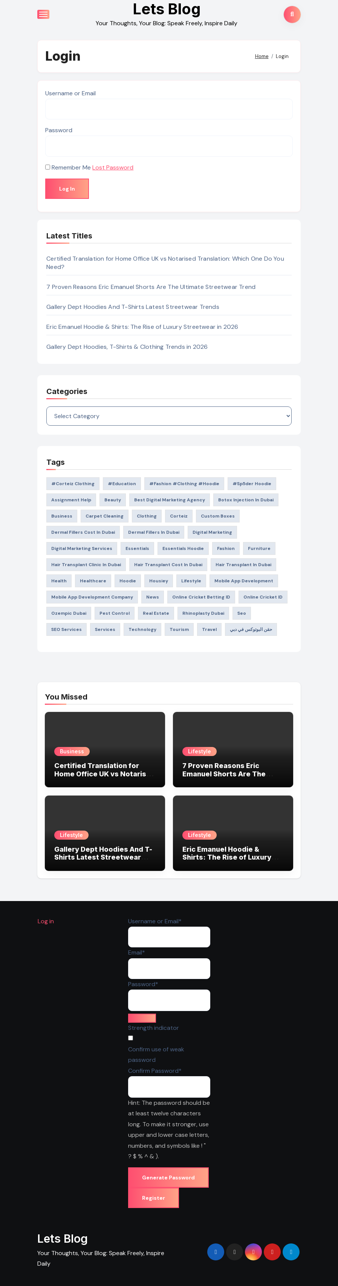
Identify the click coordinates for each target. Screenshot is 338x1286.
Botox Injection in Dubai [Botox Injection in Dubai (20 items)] (246, 500)
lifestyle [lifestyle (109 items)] (191, 581)
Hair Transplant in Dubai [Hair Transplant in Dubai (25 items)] (243, 565)
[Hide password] (142, 1018)
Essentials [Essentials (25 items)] (137, 548)
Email (136, 951)
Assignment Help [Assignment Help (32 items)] (71, 500)
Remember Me (71, 167)
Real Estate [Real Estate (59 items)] (156, 613)
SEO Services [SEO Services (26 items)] (66, 629)
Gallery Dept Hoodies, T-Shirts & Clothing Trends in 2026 (127, 347)
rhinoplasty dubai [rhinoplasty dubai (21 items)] (203, 613)
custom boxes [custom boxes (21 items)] (218, 516)
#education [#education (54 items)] (122, 484)
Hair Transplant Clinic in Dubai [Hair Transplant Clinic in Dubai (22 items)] (86, 565)
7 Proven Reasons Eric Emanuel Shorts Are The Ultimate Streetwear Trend (150, 287)
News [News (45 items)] (152, 597)
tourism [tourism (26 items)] (179, 629)
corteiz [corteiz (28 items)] (179, 516)
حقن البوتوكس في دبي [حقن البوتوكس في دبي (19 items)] (251, 629)
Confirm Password (154, 1069)
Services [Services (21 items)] (105, 629)
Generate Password (168, 1177)
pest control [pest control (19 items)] (114, 613)
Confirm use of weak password (156, 1054)
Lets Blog (62, 1238)
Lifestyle (199, 751)
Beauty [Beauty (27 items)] (112, 500)
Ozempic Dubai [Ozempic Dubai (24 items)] (68, 613)
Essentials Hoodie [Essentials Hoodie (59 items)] (183, 548)
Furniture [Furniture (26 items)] (259, 548)
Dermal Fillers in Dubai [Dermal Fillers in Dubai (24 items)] (153, 532)
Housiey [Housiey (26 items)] (158, 581)
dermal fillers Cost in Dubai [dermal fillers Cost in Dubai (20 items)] (83, 532)
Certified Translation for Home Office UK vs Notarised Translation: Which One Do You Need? (104, 778)
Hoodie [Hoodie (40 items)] (127, 581)
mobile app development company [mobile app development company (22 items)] (92, 597)
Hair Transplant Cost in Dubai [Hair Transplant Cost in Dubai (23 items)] (168, 565)
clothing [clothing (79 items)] (147, 516)
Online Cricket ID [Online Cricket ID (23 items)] (263, 597)
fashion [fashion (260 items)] (226, 548)
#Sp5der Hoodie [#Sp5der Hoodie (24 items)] (251, 484)
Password (58, 130)
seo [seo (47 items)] (241, 613)
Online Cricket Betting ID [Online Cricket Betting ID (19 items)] (201, 597)
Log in (45, 921)
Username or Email (70, 93)
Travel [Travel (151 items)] (209, 629)
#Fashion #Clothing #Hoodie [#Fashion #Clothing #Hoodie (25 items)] (184, 484)
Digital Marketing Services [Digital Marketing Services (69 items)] (81, 548)
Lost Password (112, 167)
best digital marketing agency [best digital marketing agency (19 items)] (169, 500)
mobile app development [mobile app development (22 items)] (243, 581)
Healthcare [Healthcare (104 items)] (93, 581)
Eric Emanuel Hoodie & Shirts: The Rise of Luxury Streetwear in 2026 (142, 327)
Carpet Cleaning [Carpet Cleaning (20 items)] (105, 516)
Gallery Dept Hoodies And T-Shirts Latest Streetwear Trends (132, 307)
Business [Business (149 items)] (61, 516)
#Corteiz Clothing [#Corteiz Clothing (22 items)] (73, 484)
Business (72, 751)
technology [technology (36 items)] (142, 629)
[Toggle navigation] (43, 14)
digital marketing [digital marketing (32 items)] (212, 532)
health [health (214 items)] (59, 581)
